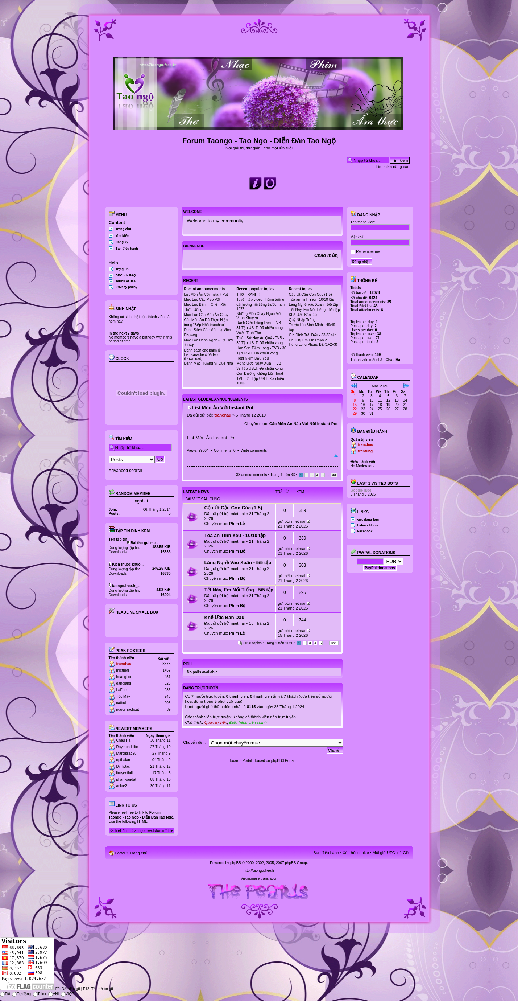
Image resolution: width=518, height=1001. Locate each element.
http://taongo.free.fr (259, 871)
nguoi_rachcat (127, 709)
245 (168, 696)
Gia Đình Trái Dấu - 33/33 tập (313, 335)
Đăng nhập (365, 215)
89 (168, 709)
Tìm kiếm (123, 236)
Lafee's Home (367, 525)
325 (168, 683)
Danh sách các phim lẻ (202, 350)
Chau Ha (123, 740)
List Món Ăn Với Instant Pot (206, 294)
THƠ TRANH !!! (248, 294)
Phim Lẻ (237, 523)
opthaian (123, 760)
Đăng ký (122, 242)
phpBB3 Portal (283, 761)
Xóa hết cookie (356, 852)
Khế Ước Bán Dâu (304, 315)
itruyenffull (124, 773)
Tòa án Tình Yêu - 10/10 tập (311, 299)
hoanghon (124, 677)
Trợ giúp (122, 269)
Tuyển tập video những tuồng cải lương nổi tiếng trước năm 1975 (260, 304)
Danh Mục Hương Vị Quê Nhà (208, 363)
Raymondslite (127, 747)
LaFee (121, 690)
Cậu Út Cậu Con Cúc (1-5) (310, 294)
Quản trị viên (215, 722)
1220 (333, 643)
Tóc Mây (123, 696)
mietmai (122, 670)
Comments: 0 (224, 450)
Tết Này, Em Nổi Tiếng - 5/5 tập (314, 310)
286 (168, 690)
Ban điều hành (127, 248)
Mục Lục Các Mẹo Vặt (202, 299)
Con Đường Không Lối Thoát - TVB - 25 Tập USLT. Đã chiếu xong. (260, 378)
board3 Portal (241, 761)
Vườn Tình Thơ (248, 333)
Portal (120, 853)
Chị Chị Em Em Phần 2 (308, 340)
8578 (166, 664)
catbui (121, 703)
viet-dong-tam (368, 519)
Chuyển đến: (194, 742)
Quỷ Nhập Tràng (302, 320)
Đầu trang (336, 456)
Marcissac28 (126, 753)
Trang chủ (124, 229)
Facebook (365, 531)
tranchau (124, 664)
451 (168, 677)
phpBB (235, 863)
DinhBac (123, 766)
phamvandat (126, 779)
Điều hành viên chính (248, 722)
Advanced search (125, 470)
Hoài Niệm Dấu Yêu (252, 358)
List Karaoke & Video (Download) (201, 357)
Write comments (254, 450)
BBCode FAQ (126, 275)
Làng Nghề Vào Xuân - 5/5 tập (313, 305)
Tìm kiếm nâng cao (392, 166)
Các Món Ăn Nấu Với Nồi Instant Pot (303, 424)
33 (334, 475)
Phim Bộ (237, 551)
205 (168, 703)
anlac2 (121, 786)
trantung (365, 451)
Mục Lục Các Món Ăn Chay (206, 315)
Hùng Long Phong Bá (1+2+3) (313, 344)
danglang (123, 683)
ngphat (141, 501)
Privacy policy (127, 287)
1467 (166, 670)
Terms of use (126, 281)
